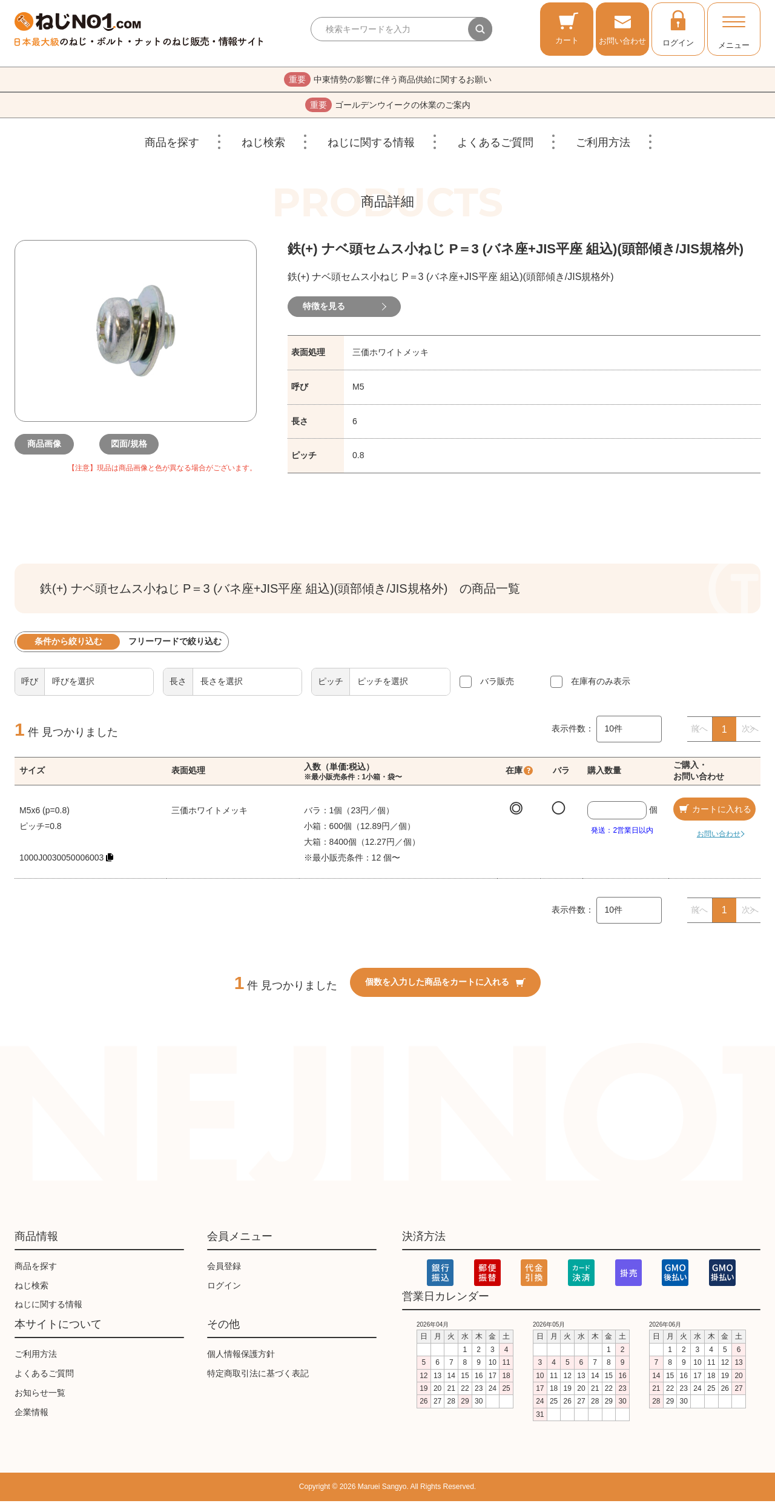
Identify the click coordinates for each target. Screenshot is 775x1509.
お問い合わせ (622, 28)
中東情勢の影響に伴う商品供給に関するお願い (387, 81)
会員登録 (224, 1274)
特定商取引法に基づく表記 (258, 1381)
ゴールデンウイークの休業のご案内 (387, 110)
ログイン (678, 27)
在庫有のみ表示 (600, 689)
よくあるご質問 (495, 150)
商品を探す (172, 150)
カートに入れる (714, 817)
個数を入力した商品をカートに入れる (445, 990)
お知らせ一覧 (40, 1400)
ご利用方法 (603, 150)
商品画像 (51, 452)
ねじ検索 (263, 150)
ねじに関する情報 (371, 150)
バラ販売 (497, 689)
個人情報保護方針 (241, 1362)
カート (567, 28)
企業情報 (31, 1420)
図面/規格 (135, 452)
